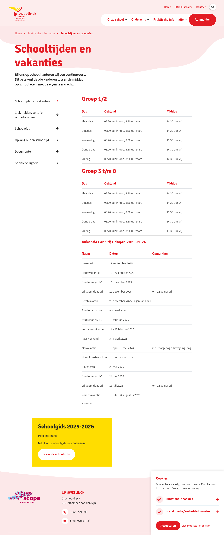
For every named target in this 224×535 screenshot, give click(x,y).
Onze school (115, 19)
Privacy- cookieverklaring (185, 488)
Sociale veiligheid (27, 162)
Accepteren (168, 525)
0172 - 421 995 (74, 511)
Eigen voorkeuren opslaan (196, 525)
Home (167, 6)
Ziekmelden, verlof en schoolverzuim (29, 114)
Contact (201, 6)
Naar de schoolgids (56, 453)
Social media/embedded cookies (188, 511)
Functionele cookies (179, 499)
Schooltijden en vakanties (77, 32)
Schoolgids (22, 128)
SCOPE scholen (183, 6)
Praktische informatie (168, 19)
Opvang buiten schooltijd (32, 139)
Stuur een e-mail (76, 519)
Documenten (24, 151)
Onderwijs (138, 19)
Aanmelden (203, 19)
